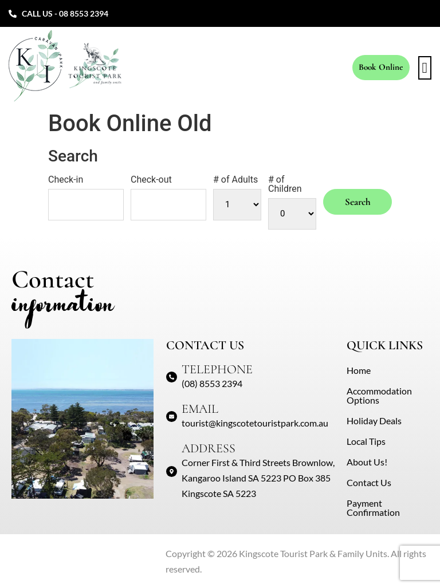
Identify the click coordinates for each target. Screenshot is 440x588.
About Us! (367, 461)
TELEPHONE (217, 369)
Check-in (65, 179)
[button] (425, 68)
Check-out (151, 179)
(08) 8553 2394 (212, 383)
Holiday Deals (374, 420)
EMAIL (200, 408)
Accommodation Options (379, 395)
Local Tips (366, 441)
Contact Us (369, 482)
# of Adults (235, 179)
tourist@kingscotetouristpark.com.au (255, 422)
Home (359, 370)
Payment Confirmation (373, 508)
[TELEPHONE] (171, 377)
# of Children (285, 184)
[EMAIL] (171, 416)
